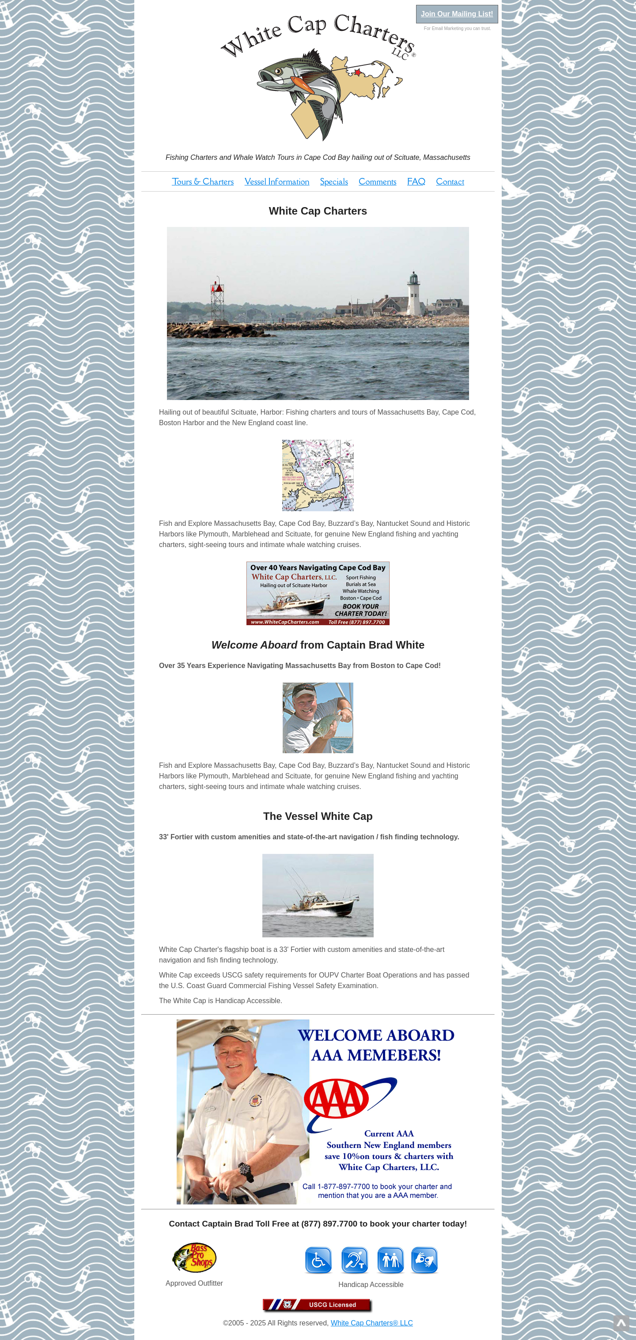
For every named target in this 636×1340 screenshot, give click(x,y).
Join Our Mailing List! (457, 14)
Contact (450, 181)
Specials (334, 181)
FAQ (416, 181)
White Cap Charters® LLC (372, 1323)
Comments (377, 181)
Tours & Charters (203, 181)
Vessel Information (277, 181)
